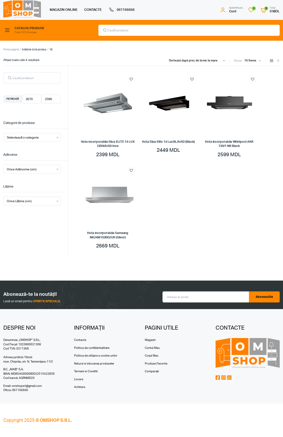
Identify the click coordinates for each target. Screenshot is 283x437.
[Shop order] (198, 61)
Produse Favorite (156, 363)
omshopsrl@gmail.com (27, 386)
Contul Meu (152, 348)
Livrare (78, 379)
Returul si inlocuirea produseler (94, 363)
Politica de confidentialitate (91, 348)
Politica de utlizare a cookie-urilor (95, 355)
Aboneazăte (264, 296)
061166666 (121, 10)
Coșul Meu (151, 355)
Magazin (150, 340)
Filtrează (12, 99)
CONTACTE (93, 9)
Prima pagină (11, 49)
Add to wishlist (131, 79)
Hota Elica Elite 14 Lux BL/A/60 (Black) (168, 141)
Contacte (80, 340)
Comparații (152, 371)
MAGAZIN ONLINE (64, 9)
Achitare (79, 387)
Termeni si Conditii (86, 371)
